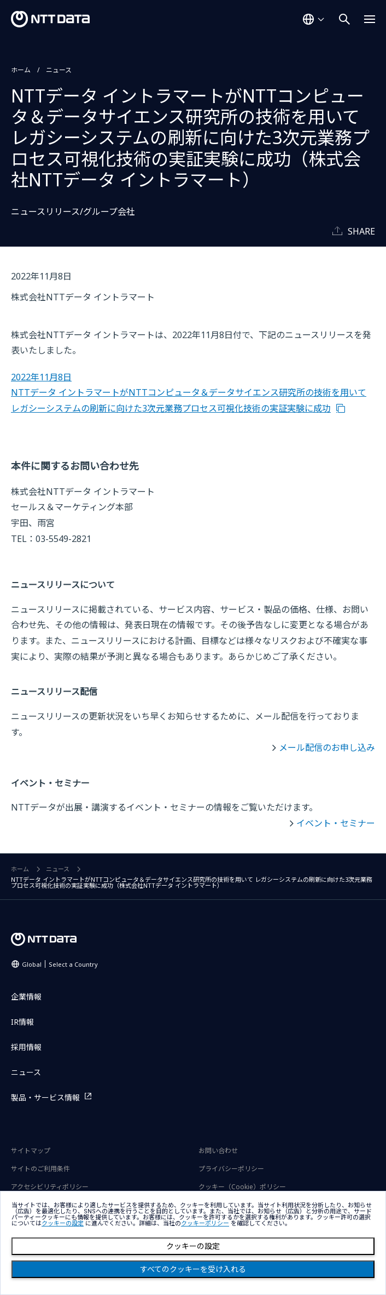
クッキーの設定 (193, 1246)
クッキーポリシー (205, 1223)
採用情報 (26, 1047)
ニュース (59, 70)
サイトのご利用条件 (40, 1168)
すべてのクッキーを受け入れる (193, 1269)
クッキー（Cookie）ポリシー (242, 1186)
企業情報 (26, 996)
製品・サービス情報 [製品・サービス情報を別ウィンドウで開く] (45, 1097)
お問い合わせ (218, 1150)
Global (60, 964)
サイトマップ (30, 1150)
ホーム (21, 70)
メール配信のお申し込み (327, 747)
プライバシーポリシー (231, 1168)
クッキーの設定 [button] (63, 1223)
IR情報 (22, 1022)
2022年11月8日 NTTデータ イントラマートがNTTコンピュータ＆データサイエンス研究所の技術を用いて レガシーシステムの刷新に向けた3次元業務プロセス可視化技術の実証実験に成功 (188, 392)
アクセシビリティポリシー (50, 1186)
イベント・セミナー (335, 823)
